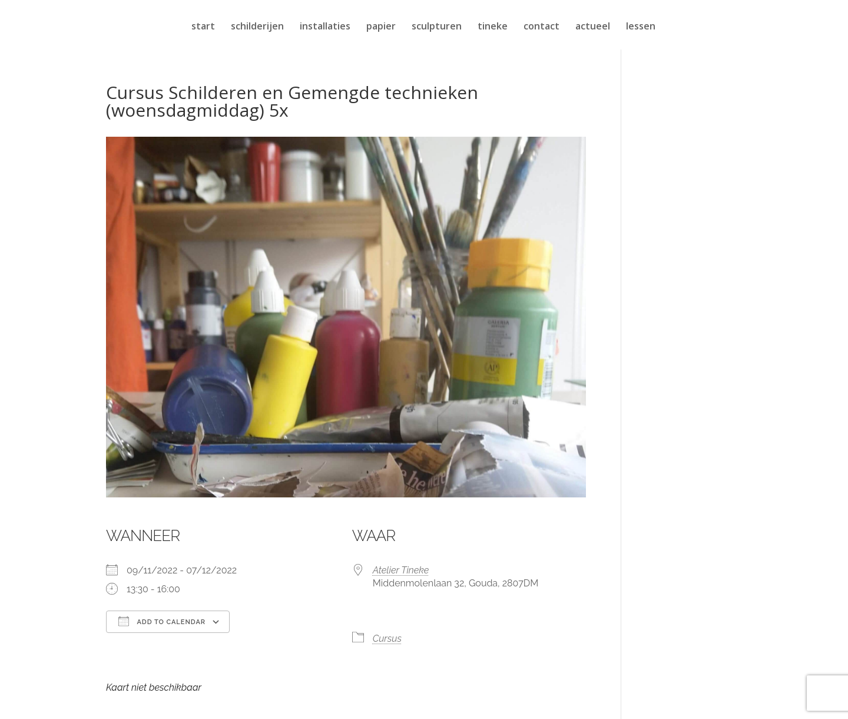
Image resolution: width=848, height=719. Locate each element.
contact (541, 27)
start (203, 27)
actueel (592, 27)
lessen (640, 27)
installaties (325, 27)
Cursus (387, 638)
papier (381, 27)
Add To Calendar (162, 621)
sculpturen (437, 27)
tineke (493, 27)
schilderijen (257, 27)
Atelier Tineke (401, 570)
